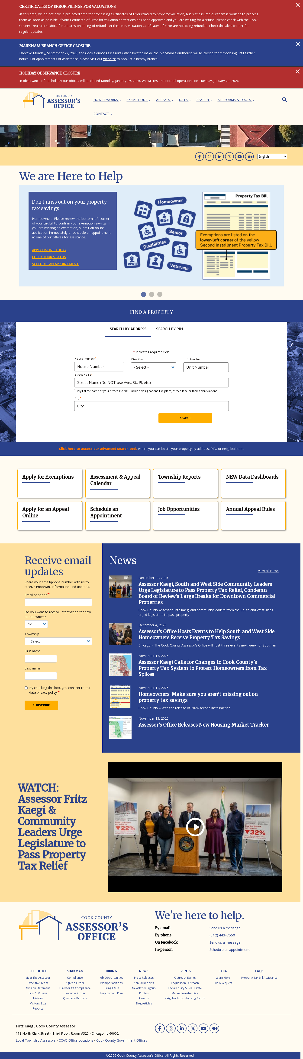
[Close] (297, 4)
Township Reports (179, 477)
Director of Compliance (75, 988)
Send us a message (225, 928)
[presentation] (121, 422)
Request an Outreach (185, 983)
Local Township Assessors (36, 1040)
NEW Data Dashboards (252, 477)
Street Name (83, 374)
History (38, 998)
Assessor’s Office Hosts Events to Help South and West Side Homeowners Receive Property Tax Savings (206, 634)
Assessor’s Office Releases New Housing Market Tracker (204, 725)
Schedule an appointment (55, 264)
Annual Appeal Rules (250, 509)
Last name (33, 668)
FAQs (259, 971)
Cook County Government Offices (121, 1040)
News (143, 971)
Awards (144, 998)
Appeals (164, 99)
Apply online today (49, 250)
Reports (38, 1008)
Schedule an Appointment (106, 512)
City (77, 398)
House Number (85, 358)
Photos (143, 993)
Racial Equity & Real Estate (185, 988)
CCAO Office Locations (76, 1040)
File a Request (223, 983)
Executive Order (74, 993)
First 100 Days (38, 993)
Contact (102, 113)
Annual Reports (144, 983)
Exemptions (139, 99)
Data (185, 99)
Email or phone (36, 595)
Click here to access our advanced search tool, (98, 448)
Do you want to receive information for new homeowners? (58, 614)
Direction (137, 359)
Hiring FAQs (111, 988)
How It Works (107, 99)
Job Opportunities (179, 509)
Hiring (111, 971)
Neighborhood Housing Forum (184, 998)
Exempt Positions (111, 983)
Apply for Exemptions (48, 477)
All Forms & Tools (236, 99)
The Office (38, 971)
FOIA (223, 971)
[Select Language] (272, 156)
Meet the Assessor (38, 978)
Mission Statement (38, 988)
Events (185, 971)
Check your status (49, 257)
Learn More (223, 978)
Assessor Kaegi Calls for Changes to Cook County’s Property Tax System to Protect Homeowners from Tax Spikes (203, 668)
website (109, 59)
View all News (268, 570)
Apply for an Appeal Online (45, 512)
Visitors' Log (38, 1003)
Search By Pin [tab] (169, 328)
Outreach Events (185, 978)
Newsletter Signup (144, 988)
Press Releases (144, 978)
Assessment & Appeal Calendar (115, 480)
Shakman (75, 971)
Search (204, 99)
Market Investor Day (185, 993)
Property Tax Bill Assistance (259, 978)
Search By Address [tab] (128, 328)
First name (33, 651)
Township (32, 634)
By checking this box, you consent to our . (57, 690)
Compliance (75, 978)
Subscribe (41, 705)
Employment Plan (111, 993)
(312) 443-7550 (222, 935)
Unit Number (192, 359)
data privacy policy (43, 692)
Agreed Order (75, 983)
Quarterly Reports (75, 998)
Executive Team (38, 983)
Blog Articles (143, 1003)
